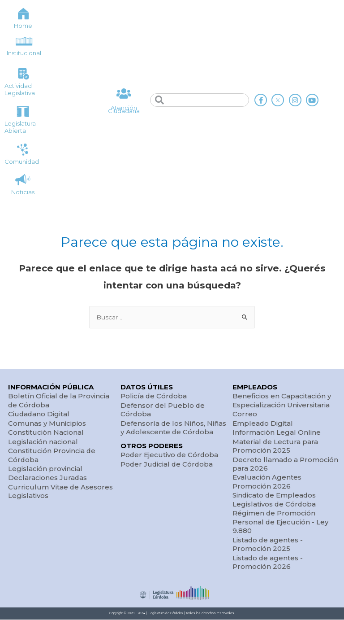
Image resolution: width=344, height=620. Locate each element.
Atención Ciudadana (124, 110)
